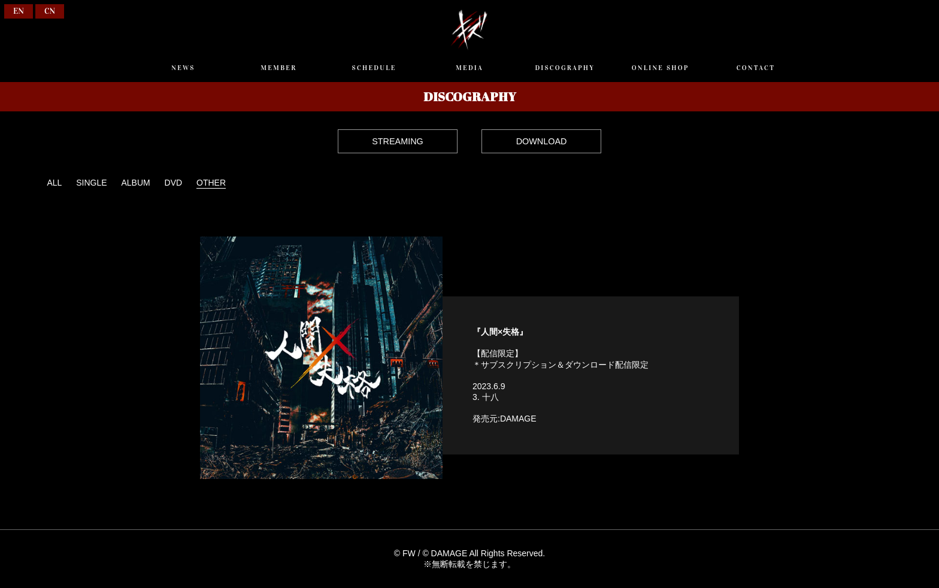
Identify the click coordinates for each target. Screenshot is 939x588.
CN (49, 11)
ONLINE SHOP (660, 67)
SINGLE (91, 182)
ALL (54, 182)
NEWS (183, 67)
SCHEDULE (374, 67)
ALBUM (135, 182)
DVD (174, 182)
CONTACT (756, 67)
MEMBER (278, 67)
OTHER (211, 182)
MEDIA (469, 67)
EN (18, 11)
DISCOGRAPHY (565, 67)
